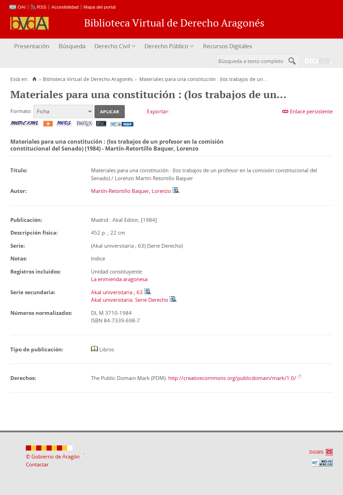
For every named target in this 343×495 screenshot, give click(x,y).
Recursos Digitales (227, 46)
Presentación (31, 46)
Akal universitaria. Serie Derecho (129, 299)
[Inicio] (34, 79)
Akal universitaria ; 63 (117, 292)
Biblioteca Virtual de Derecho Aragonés (88, 79)
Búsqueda (72, 46)
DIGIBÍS (316, 452)
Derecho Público (166, 46)
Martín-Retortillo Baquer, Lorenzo (131, 190)
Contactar (37, 464)
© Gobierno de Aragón (53, 456)
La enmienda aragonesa (119, 279)
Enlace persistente (311, 111)
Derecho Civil (112, 46)
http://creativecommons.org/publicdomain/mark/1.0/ (232, 377)
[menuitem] (32, 46)
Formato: (21, 110)
